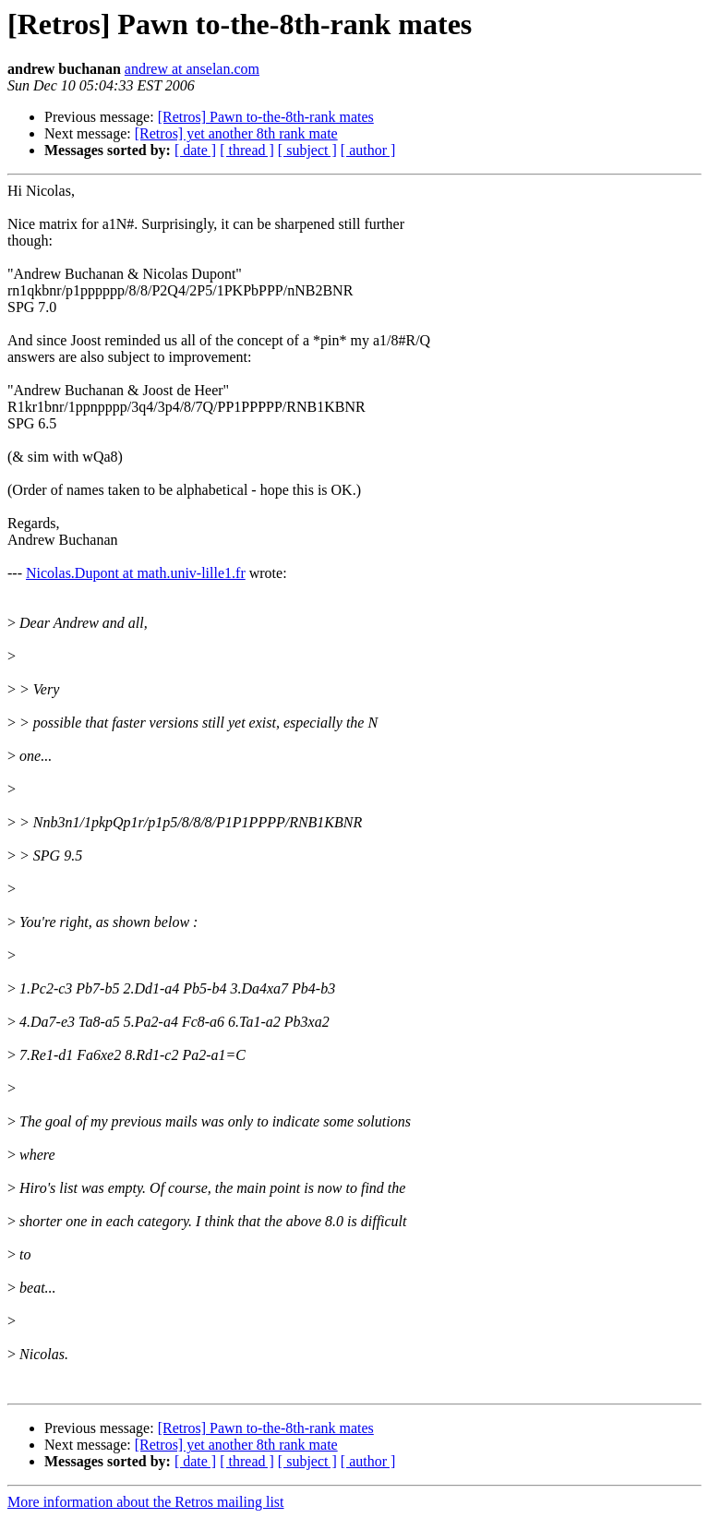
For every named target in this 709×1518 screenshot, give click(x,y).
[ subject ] (307, 150)
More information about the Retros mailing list (145, 1502)
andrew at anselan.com (192, 69)
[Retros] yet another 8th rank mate (236, 133)
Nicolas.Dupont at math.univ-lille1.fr (136, 573)
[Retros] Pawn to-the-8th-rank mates (266, 117)
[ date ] (195, 150)
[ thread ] (247, 150)
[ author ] (368, 150)
